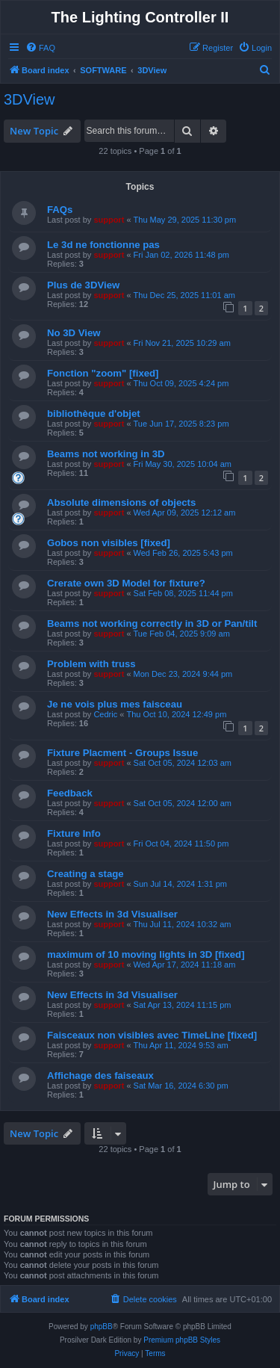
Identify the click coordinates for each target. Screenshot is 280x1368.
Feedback (70, 793)
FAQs (59, 209)
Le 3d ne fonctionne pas (103, 244)
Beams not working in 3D (106, 453)
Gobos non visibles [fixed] (108, 542)
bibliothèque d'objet (93, 413)
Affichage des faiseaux (100, 1075)
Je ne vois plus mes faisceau (114, 704)
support (108, 219)
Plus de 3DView (83, 285)
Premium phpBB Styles (181, 1340)
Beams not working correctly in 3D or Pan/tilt (152, 623)
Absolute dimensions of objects (121, 502)
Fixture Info (74, 833)
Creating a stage (85, 873)
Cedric (105, 714)
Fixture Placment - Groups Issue (122, 752)
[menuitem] (40, 48)
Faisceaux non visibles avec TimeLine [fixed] (152, 1035)
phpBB (101, 1326)
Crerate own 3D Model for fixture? (126, 583)
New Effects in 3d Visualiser (112, 914)
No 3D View (74, 332)
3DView (29, 99)
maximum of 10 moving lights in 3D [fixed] (146, 954)
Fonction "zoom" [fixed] (103, 373)
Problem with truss (91, 663)
